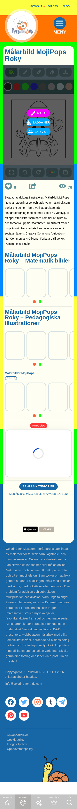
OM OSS (53, 6)
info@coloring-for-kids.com (23, 690)
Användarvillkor (17, 748)
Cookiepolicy (15, 753)
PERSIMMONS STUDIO (39, 679)
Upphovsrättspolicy (20, 762)
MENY (62, 37)
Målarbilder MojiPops (34, 374)
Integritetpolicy (17, 757)
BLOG (66, 6)
